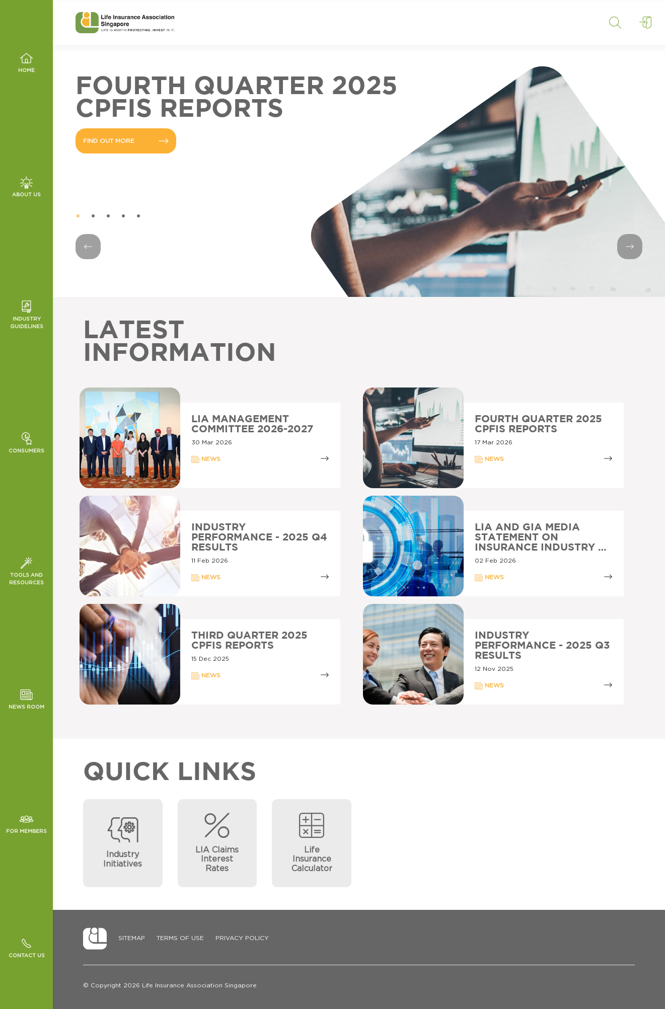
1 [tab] (78, 216)
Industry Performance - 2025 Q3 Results (542, 645)
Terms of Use (180, 938)
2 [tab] (93, 216)
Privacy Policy (242, 938)
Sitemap (131, 938)
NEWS (205, 459)
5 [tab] (138, 216)
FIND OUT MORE (126, 141)
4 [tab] (123, 216)
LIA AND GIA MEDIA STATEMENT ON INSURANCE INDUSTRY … (541, 537)
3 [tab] (108, 216)
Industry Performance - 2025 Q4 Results (259, 537)
